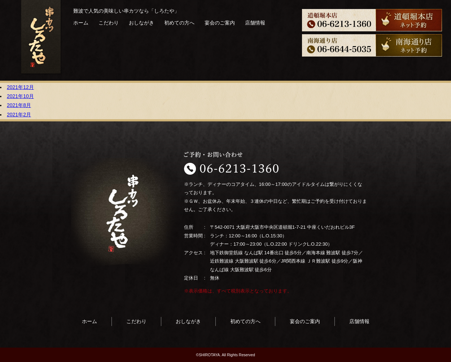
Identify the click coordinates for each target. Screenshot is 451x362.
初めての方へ (179, 23)
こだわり (108, 23)
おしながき (141, 23)
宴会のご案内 (220, 23)
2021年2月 (19, 114)
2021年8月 (19, 105)
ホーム (80, 23)
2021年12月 (20, 87)
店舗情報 (255, 23)
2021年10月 (20, 96)
